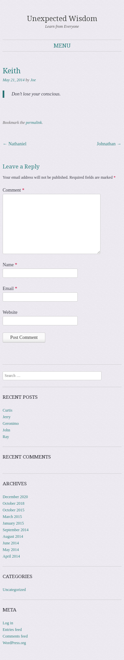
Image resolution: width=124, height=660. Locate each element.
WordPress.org (14, 643)
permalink (34, 122)
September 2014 (15, 530)
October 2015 (13, 510)
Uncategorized (14, 589)
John (6, 430)
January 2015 (13, 523)
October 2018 (13, 503)
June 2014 (11, 543)
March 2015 (12, 516)
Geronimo (11, 423)
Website (10, 312)
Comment (13, 190)
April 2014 (11, 556)
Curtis (7, 410)
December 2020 (15, 497)
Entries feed (12, 629)
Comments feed (15, 636)
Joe (33, 80)
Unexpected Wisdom (62, 19)
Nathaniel (14, 143)
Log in (8, 623)
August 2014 (13, 536)
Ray (6, 436)
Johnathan (109, 143)
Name (10, 264)
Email (10, 288)
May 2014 (11, 549)
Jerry (7, 417)
